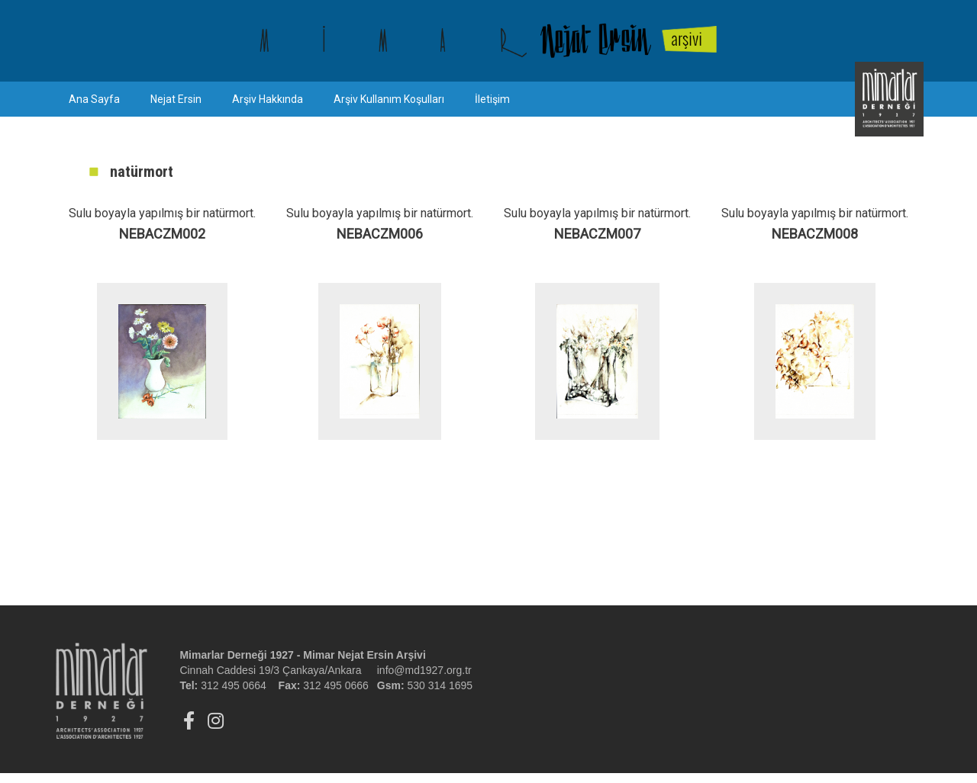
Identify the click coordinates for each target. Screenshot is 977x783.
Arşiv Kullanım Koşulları (389, 99)
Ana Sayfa (94, 99)
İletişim (492, 99)
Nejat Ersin (176, 99)
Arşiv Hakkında (267, 99)
